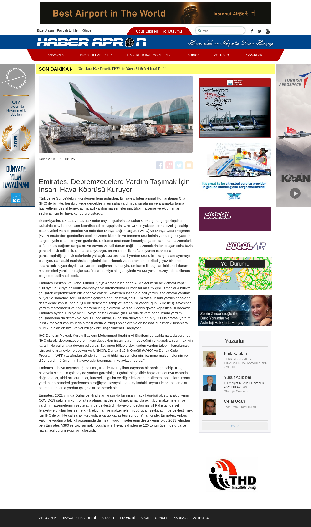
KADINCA (192, 55)
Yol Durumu (172, 31)
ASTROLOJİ (222, 55)
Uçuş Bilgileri (147, 31)
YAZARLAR (254, 55)
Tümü (235, 426)
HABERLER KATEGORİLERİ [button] (149, 55)
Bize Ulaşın (45, 30)
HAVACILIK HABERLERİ (95, 55)
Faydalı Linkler (68, 30)
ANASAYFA (56, 55)
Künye (86, 30)
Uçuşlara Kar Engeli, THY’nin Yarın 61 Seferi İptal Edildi (123, 68)
